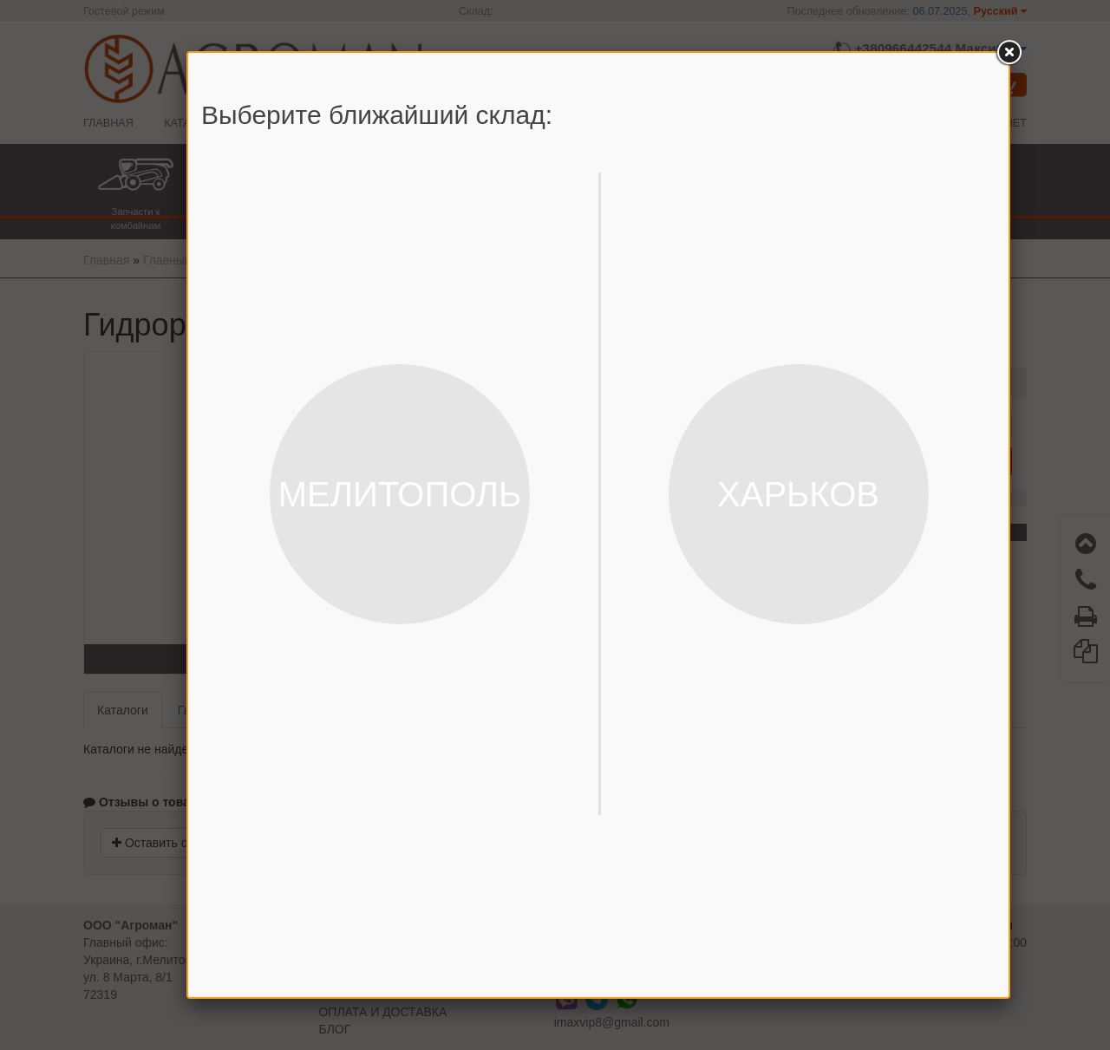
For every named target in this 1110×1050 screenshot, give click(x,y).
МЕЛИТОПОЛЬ (400, 494)
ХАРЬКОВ (798, 494)
